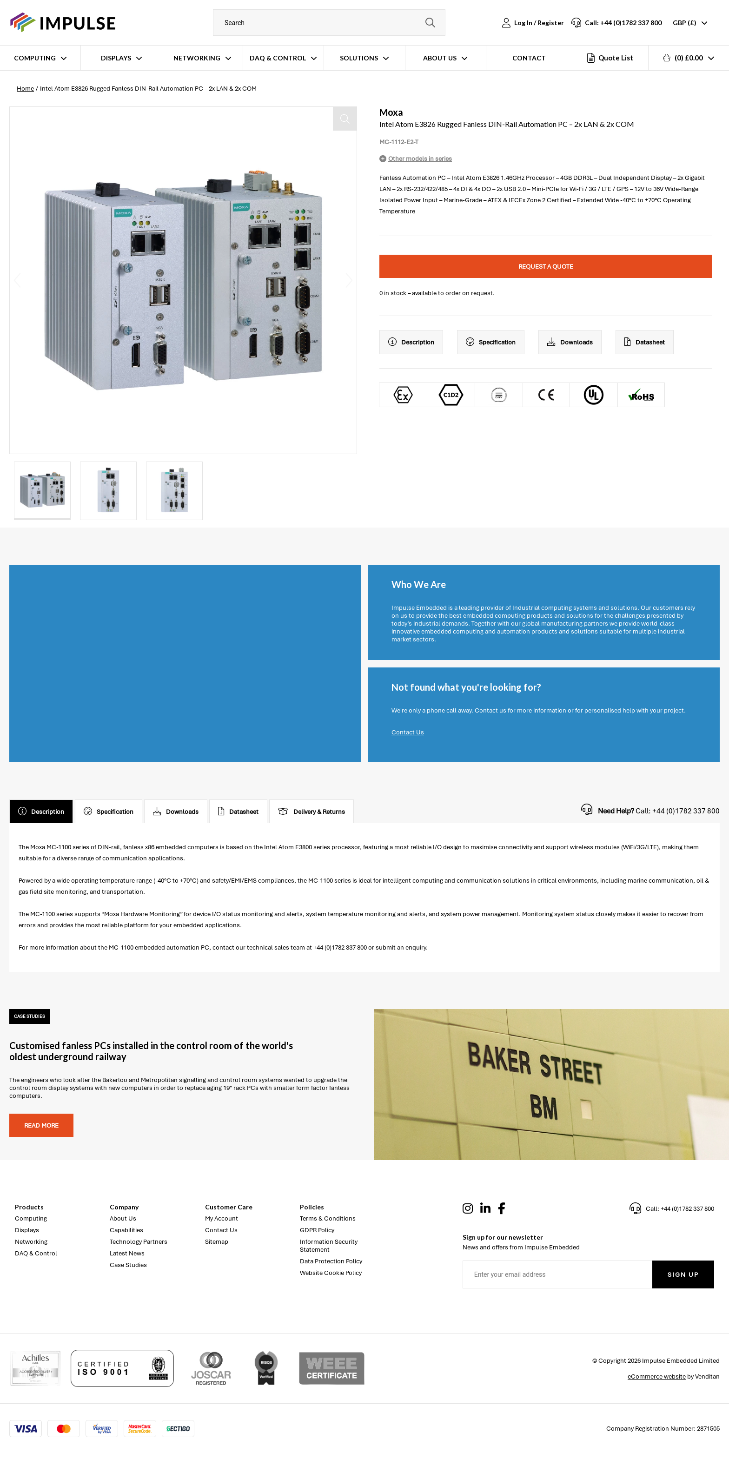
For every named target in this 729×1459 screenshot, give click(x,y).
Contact (529, 58)
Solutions (359, 58)
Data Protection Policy (331, 1261)
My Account (221, 1218)
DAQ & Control (278, 58)
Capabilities (126, 1230)
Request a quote (545, 267)
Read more (41, 1125)
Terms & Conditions (328, 1218)
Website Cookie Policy (331, 1273)
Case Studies (128, 1265)
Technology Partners (138, 1242)
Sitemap (216, 1242)
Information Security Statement (329, 1246)
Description (411, 342)
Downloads (570, 342)
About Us (440, 58)
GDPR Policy (317, 1230)
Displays (116, 58)
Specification (491, 342)
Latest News (127, 1253)
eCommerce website (657, 1376)
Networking (196, 58)
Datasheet (644, 342)
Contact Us (407, 732)
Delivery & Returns (311, 811)
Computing (35, 58)
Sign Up (683, 1275)
